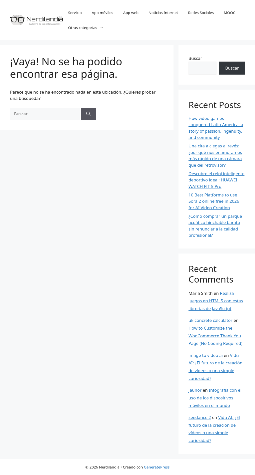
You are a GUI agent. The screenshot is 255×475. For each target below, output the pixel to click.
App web (130, 12)
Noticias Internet (163, 12)
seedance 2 (199, 417)
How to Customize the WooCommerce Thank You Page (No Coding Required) (215, 335)
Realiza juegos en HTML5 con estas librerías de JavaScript (215, 300)
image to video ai (205, 355)
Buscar (195, 58)
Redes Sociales (201, 12)
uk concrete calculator (210, 320)
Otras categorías (88, 27)
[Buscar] (88, 114)
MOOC (230, 12)
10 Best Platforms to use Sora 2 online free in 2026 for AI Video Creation (213, 201)
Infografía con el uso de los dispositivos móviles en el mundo (215, 397)
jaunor (195, 390)
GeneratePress (157, 466)
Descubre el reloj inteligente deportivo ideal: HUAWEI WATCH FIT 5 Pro (216, 180)
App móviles (102, 12)
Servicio (75, 12)
